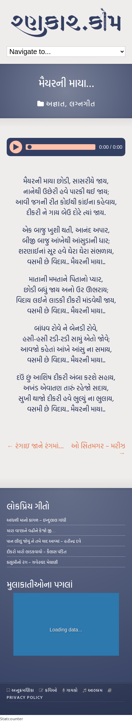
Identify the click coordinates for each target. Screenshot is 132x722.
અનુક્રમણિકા (20, 690)
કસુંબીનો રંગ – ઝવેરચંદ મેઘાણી (32, 562)
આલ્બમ (93, 690)
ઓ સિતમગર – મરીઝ (98, 449)
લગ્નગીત (82, 103)
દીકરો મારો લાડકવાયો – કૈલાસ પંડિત (37, 551)
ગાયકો (70, 690)
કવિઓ (48, 690)
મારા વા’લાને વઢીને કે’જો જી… (31, 530)
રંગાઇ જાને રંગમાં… (35, 446)
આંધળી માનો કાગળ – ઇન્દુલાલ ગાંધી (36, 520)
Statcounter (11, 718)
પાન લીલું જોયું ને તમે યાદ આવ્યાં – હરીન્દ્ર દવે (44, 541)
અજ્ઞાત (55, 103)
